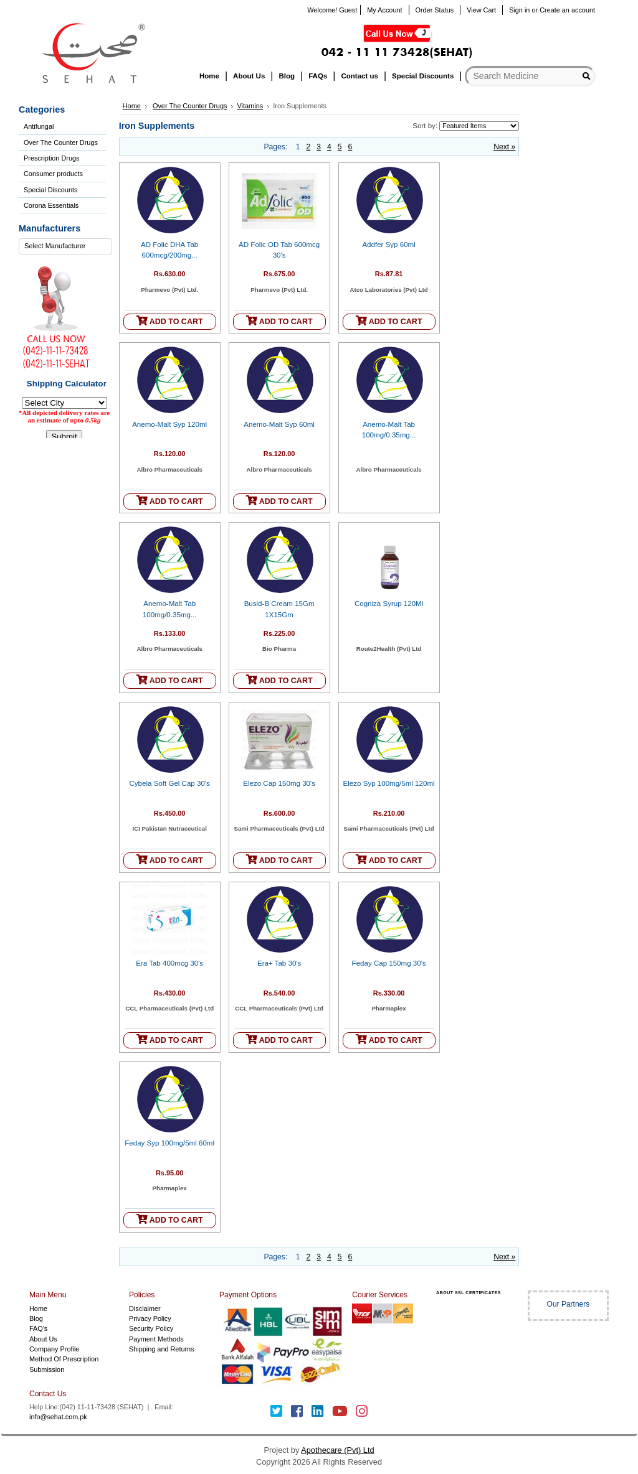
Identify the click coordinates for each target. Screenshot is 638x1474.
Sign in (519, 10)
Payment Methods (156, 1339)
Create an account (567, 10)
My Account (384, 10)
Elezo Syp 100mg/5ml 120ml (389, 783)
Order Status (435, 10)
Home (132, 106)
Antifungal (39, 126)
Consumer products (53, 173)
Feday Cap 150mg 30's (389, 963)
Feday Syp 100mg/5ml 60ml (169, 1143)
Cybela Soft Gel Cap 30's (170, 783)
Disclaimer (145, 1308)
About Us (43, 1339)
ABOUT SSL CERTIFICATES (468, 1292)
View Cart (481, 10)
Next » (504, 146)
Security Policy (151, 1328)
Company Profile (54, 1349)
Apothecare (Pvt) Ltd (337, 1450)
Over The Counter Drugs (61, 142)
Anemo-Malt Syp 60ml (279, 424)
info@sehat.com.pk (58, 1416)
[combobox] (65, 246)
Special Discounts (50, 190)
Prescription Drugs (51, 158)
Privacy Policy (150, 1318)
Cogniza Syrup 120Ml (389, 603)
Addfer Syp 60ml (388, 244)
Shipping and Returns (161, 1349)
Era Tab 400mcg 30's (169, 963)
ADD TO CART (169, 320)
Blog (36, 1318)
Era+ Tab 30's (279, 963)
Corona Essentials (51, 205)
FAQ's (38, 1328)
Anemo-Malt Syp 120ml (169, 424)
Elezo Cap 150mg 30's (279, 783)
